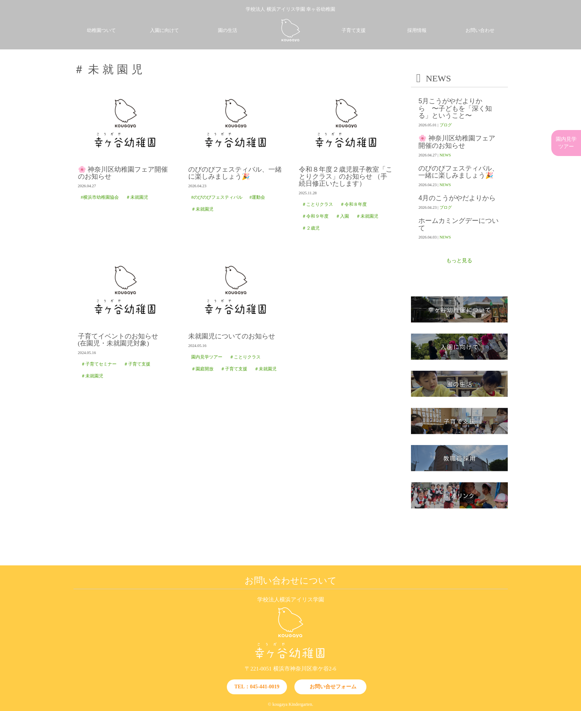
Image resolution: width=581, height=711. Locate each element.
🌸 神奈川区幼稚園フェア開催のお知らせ (123, 173)
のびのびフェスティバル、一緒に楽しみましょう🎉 (235, 173)
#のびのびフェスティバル (216, 197)
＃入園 (342, 216)
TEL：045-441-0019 (256, 686)
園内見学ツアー (206, 357)
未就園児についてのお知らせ (231, 336)
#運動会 (257, 197)
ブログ (446, 125)
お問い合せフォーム (333, 686)
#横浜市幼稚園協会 (100, 197)
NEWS (445, 155)
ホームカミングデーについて (458, 224)
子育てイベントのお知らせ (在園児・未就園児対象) (121, 340)
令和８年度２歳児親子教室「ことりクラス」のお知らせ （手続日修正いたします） (345, 177)
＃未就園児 (137, 197)
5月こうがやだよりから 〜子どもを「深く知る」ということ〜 (455, 108)
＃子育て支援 (137, 364)
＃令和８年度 (353, 204)
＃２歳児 (311, 228)
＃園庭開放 (202, 368)
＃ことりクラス (317, 204)
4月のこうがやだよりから (457, 198)
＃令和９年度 (315, 216)
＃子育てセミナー (99, 364)
